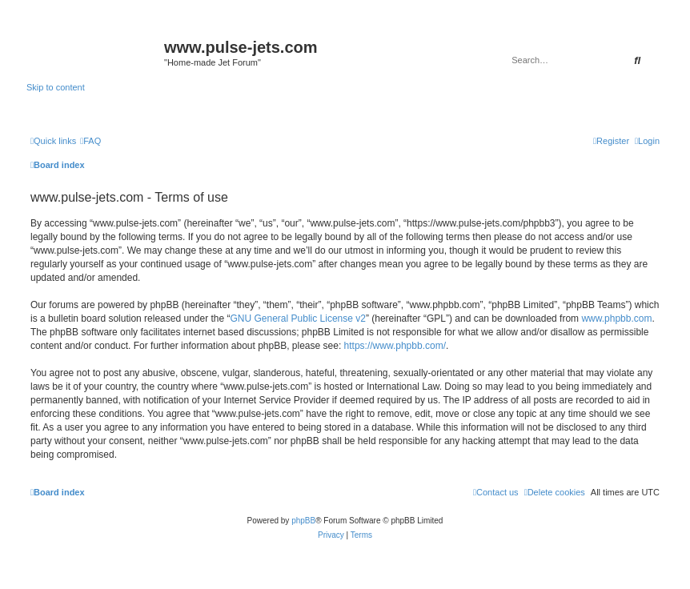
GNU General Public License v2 (298, 318)
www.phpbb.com (616, 318)
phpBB (303, 520)
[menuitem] (90, 141)
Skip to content (55, 87)
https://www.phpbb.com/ (395, 345)
